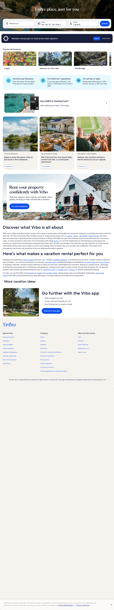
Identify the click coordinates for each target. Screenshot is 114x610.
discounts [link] (30, 273)
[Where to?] (19, 23)
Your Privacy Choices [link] (46, 367)
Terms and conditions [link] (47, 356)
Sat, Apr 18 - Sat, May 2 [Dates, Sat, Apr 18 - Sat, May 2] (51, 24)
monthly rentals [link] (51, 273)
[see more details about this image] (105, 63)
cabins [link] (75, 236)
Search (105, 23)
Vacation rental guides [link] (10, 352)
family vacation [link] (28, 260)
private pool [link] (62, 270)
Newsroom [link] (43, 348)
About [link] (42, 337)
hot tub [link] (72, 270)
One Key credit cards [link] (9, 356)
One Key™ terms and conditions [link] (50, 352)
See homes (46, 166)
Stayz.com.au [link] (82, 352)
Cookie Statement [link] (46, 363)
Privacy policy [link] (44, 360)
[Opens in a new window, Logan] (19, 61)
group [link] (56, 241)
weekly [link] (39, 273)
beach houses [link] (94, 236)
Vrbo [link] (79, 337)
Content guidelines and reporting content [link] (53, 371)
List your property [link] (8, 337)
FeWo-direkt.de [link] (83, 345)
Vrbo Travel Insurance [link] (10, 360)
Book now (9, 166)
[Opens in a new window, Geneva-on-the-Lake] (55, 61)
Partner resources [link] (8, 348)
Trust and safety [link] (8, 345)
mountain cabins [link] (51, 262)
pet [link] (43, 260)
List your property (19, 206)
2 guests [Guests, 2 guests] (76, 24)
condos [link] (69, 236)
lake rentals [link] (83, 236)
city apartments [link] (89, 262)
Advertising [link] (6, 363)
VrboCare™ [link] (6, 341)
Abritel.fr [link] (81, 341)
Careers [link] (42, 341)
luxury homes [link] (104, 262)
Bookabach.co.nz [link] (83, 348)
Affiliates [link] (43, 345)
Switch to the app (52, 311)
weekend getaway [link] (60, 260)
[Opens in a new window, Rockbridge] (90, 61)
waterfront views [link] (49, 270)
